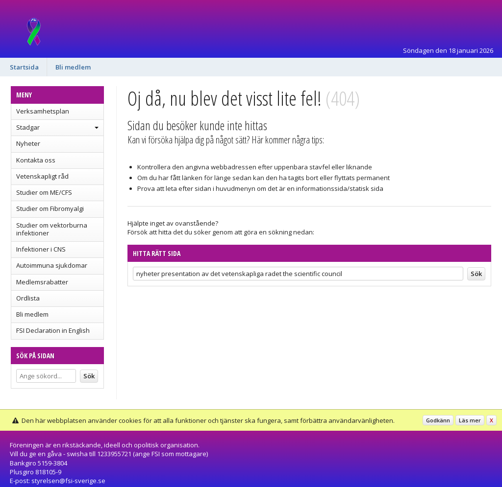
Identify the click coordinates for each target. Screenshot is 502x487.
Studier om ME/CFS (44, 192)
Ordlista (28, 298)
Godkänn (438, 420)
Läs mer (470, 420)
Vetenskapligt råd (42, 176)
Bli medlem (73, 67)
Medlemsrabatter (42, 282)
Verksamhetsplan (42, 111)
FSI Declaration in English (53, 330)
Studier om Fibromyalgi (50, 208)
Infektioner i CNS (41, 249)
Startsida (24, 67)
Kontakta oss (35, 160)
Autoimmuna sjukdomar (51, 265)
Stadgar (28, 127)
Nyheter (28, 143)
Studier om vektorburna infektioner (51, 229)
